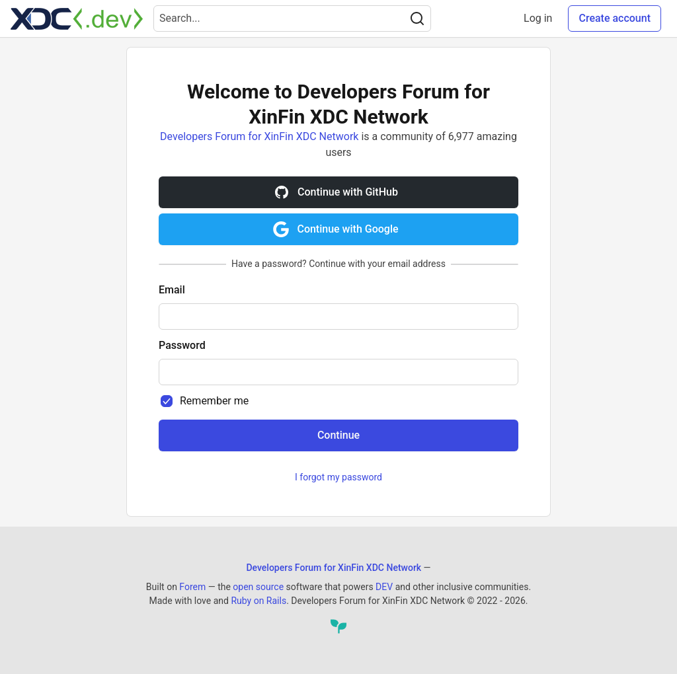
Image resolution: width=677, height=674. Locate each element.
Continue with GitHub (336, 192)
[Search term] (292, 18)
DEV (384, 586)
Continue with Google (335, 229)
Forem (192, 586)
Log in (538, 18)
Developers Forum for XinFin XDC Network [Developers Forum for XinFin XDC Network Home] (333, 567)
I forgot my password (338, 477)
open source (258, 586)
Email (172, 289)
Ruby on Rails (258, 600)
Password (182, 345)
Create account (614, 18)
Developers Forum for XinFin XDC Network (259, 136)
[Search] (417, 18)
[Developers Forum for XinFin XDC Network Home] (77, 18)
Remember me (214, 400)
